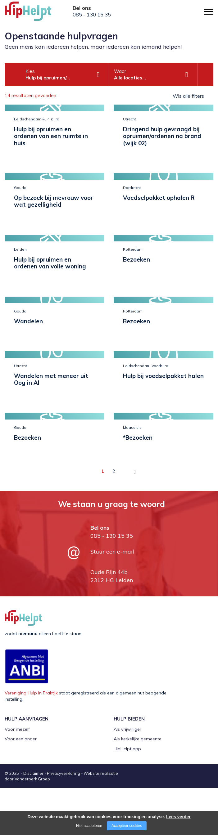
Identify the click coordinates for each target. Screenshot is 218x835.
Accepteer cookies (126, 826)
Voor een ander (21, 739)
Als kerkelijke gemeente (137, 739)
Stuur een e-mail (112, 551)
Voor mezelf (17, 729)
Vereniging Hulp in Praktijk (31, 693)
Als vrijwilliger (127, 729)
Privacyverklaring (63, 773)
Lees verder (178, 816)
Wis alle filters (188, 96)
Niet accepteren (89, 826)
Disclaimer (33, 773)
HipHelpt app (127, 749)
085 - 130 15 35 (92, 14)
